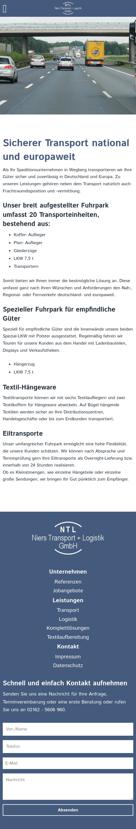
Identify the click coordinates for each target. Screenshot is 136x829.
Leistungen (68, 600)
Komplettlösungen (68, 628)
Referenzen (68, 582)
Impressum (68, 657)
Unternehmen (68, 572)
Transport (68, 610)
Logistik (68, 619)
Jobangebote (68, 591)
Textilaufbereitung (68, 637)
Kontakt (68, 646)
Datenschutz (68, 665)
